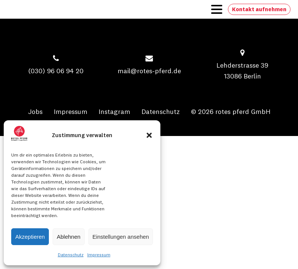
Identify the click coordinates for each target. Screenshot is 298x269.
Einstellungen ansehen (120, 237)
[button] (149, 135)
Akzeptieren (30, 237)
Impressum (98, 254)
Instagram (114, 111)
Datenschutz (71, 254)
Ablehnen (68, 237)
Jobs (35, 111)
